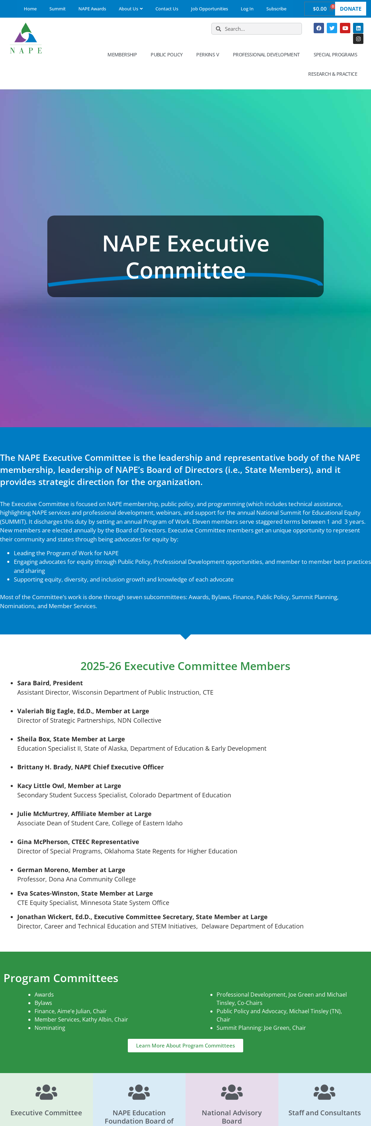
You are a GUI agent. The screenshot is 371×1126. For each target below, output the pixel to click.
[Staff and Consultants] (324, 1092)
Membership (123, 54)
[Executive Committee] (46, 1092)
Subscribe (276, 9)
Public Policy (168, 54)
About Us (131, 9)
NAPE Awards (92, 9)
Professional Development (268, 54)
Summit (57, 9)
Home (30, 9)
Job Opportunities (209, 9)
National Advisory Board (232, 1117)
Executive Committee (46, 1112)
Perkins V (209, 54)
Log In (247, 9)
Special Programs (337, 54)
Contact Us (166, 9)
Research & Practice (334, 74)
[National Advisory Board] (231, 1092)
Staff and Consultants (324, 1112)
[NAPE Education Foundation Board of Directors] (139, 1092)
